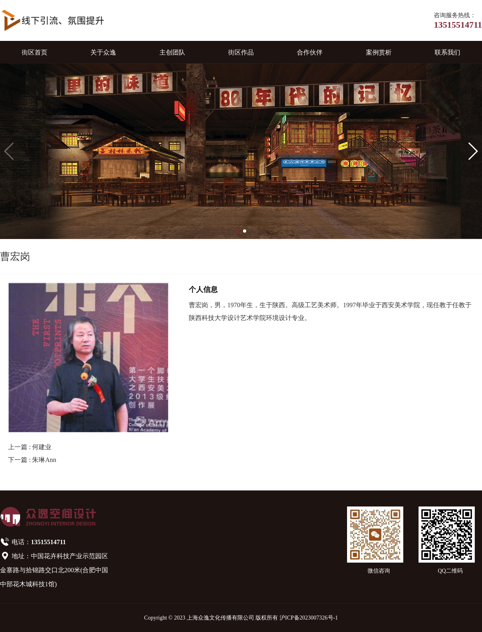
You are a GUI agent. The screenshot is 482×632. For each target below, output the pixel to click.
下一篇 (32, 459)
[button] (237, 231)
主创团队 (172, 52)
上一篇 (29, 447)
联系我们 (447, 52)
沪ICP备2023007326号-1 (309, 618)
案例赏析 (379, 52)
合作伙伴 (310, 52)
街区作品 (241, 52)
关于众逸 (103, 52)
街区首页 (34, 52)
